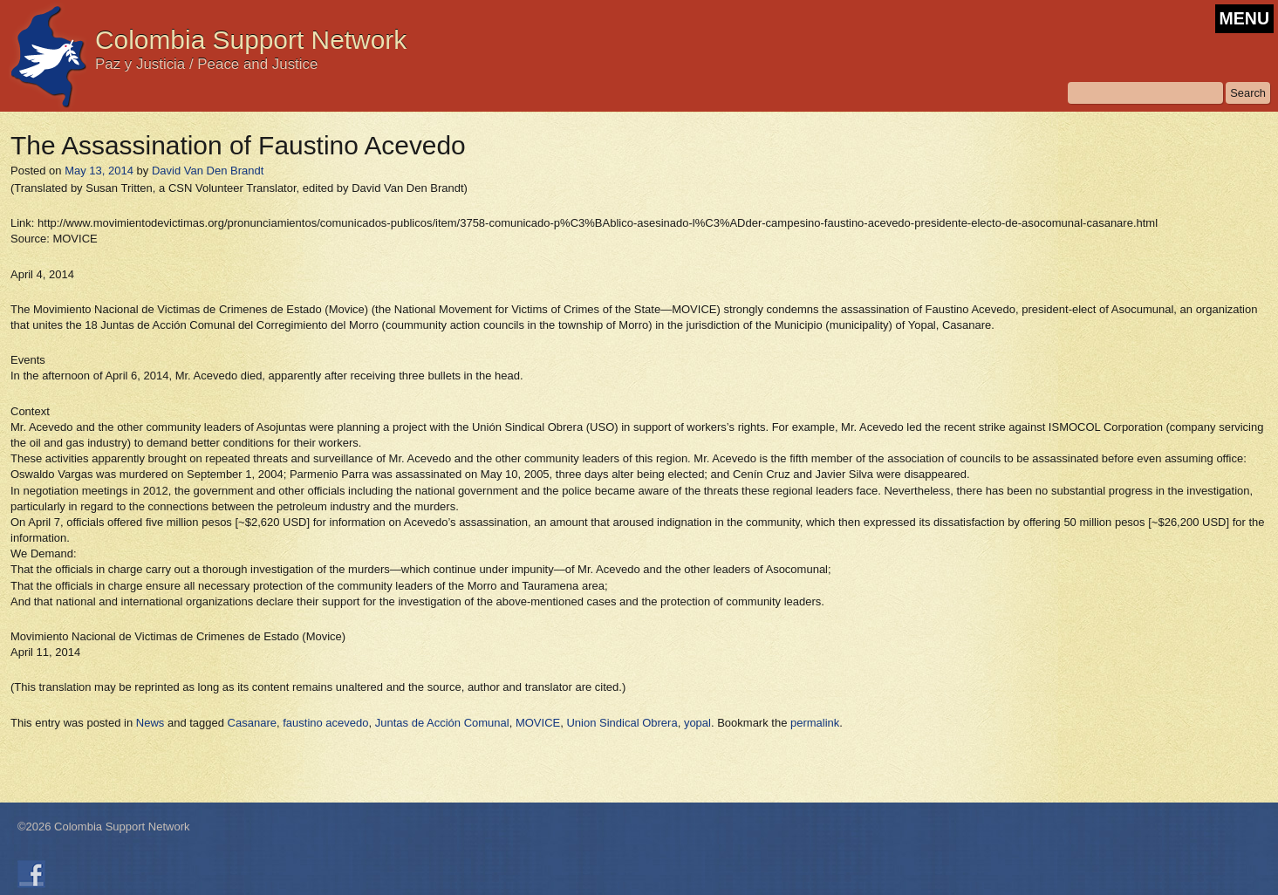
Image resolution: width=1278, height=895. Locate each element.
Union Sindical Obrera (621, 722)
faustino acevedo (325, 722)
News (150, 722)
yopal (697, 722)
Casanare (252, 722)
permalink (814, 722)
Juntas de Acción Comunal (442, 722)
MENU (1244, 18)
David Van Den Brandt (207, 170)
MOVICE (538, 722)
